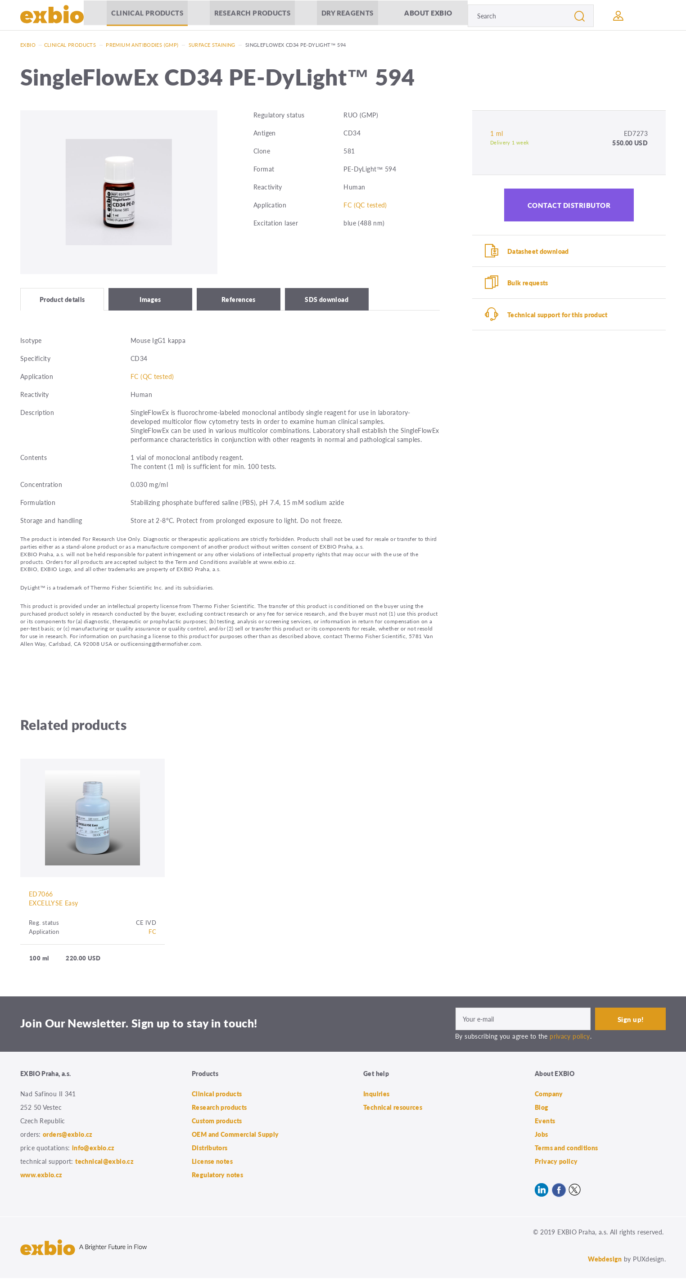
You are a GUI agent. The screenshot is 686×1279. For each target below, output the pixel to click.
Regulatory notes (217, 1175)
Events (545, 1121)
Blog (542, 1107)
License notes (212, 1161)
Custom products (217, 1121)
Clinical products (147, 15)
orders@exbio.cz (68, 1134)
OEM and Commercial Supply (235, 1134)
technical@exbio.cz (104, 1161)
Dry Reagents (347, 15)
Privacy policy (556, 1161)
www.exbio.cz (41, 1175)
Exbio (28, 44)
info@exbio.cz (93, 1148)
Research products (252, 15)
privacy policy (570, 1036)
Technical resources (392, 1107)
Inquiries (376, 1094)
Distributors (210, 1148)
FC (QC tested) (365, 204)
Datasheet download (538, 251)
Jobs (541, 1134)
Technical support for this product (557, 315)
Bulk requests (527, 283)
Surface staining (212, 44)
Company (549, 1094)
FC (152, 932)
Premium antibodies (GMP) (142, 44)
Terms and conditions (566, 1148)
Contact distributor (569, 205)
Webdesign (605, 1259)
